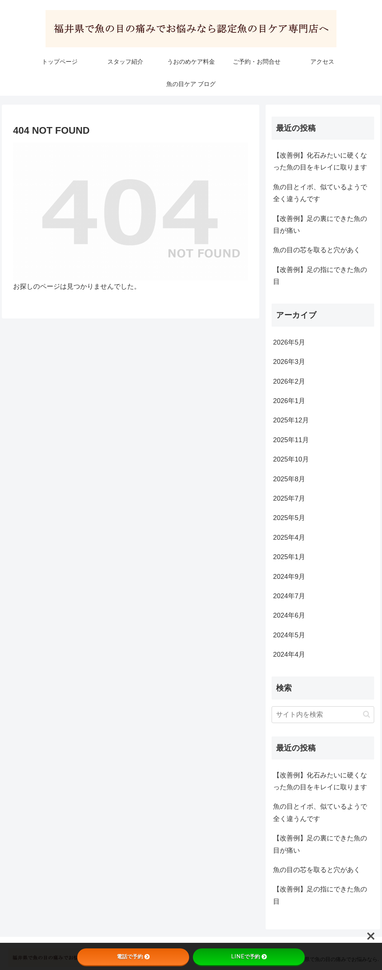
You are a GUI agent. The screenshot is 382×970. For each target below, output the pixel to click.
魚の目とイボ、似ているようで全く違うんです (320, 193)
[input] (323, 714)
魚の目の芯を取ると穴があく (316, 250)
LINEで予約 (249, 956)
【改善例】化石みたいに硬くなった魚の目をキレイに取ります (320, 161)
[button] (366, 714)
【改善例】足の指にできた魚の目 (320, 275)
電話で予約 (133, 956)
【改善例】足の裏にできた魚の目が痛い (320, 224)
